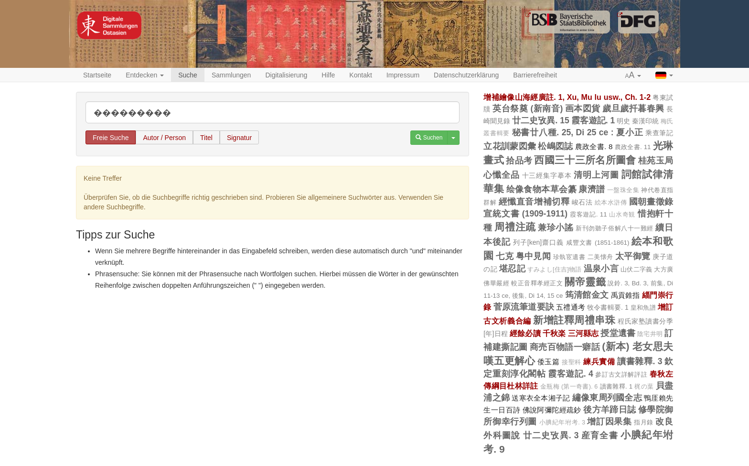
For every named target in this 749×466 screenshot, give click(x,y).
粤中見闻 (533, 256)
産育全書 (599, 435)
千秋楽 (554, 333)
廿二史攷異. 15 (540, 120)
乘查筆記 (659, 133)
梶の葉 (643, 386)
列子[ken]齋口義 (538, 242)
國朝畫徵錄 (651, 201)
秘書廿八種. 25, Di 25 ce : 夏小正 (577, 132)
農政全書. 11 (633, 147)
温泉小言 (601, 268)
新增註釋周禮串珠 (574, 319)
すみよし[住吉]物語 (554, 269)
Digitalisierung (286, 75)
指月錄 (643, 422)
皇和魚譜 (643, 307)
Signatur (239, 137)
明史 (623, 121)
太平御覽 (633, 256)
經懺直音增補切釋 (534, 201)
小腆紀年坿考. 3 (562, 422)
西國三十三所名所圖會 (585, 159)
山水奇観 (622, 214)
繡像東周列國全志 (607, 397)
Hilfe (328, 75)
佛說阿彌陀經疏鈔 (552, 410)
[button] (633, 75)
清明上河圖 (596, 175)
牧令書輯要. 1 (608, 307)
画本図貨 (582, 108)
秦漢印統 (645, 121)
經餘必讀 (525, 333)
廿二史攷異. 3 (551, 435)
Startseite (97, 75)
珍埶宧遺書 (569, 256)
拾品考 (519, 160)
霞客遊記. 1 (593, 120)
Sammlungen (231, 75)
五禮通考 (570, 307)
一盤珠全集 (623, 190)
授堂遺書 (617, 333)
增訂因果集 (609, 421)
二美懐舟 (600, 256)
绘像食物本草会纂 (541, 189)
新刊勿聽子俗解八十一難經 (614, 228)
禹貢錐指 (625, 295)
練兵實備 (599, 361)
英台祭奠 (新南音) (527, 108)
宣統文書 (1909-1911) (525, 213)
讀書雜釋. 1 (616, 386)
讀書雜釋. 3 (639, 361)
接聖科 (571, 362)
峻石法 (582, 202)
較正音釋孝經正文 (537, 283)
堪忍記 (512, 268)
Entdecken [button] (145, 75)
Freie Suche (110, 137)
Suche (187, 75)
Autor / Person (164, 137)
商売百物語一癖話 (565, 347)
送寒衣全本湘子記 (541, 398)
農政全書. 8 (594, 146)
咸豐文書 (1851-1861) (598, 242)
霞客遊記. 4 (570, 374)
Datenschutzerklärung (466, 75)
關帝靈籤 (585, 281)
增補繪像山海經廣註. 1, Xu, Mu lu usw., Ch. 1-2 (567, 97)
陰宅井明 (650, 334)
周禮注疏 (514, 226)
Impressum (402, 75)
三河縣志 (583, 333)
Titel (206, 137)
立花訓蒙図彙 (509, 146)
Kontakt (360, 75)
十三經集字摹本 (547, 175)
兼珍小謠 (555, 227)
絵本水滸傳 (611, 202)
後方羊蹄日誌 (609, 409)
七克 (505, 256)
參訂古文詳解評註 (621, 374)
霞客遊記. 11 (588, 214)
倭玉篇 (548, 362)
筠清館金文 (587, 295)
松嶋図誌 (555, 146)
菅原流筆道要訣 (523, 307)
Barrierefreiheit (535, 75)
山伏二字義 (636, 269)
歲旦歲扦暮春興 (633, 108)
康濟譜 (591, 189)
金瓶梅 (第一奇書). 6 (569, 386)
